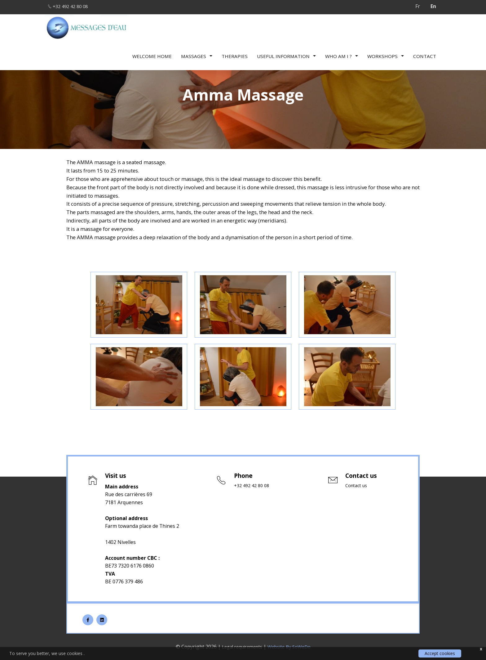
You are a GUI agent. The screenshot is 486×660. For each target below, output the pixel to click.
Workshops (385, 54)
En (433, 6)
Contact (424, 54)
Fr (417, 6)
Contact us (357, 486)
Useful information (286, 54)
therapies (235, 54)
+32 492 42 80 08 (72, 6)
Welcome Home (152, 54)
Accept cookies (440, 653)
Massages (196, 54)
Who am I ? (341, 54)
